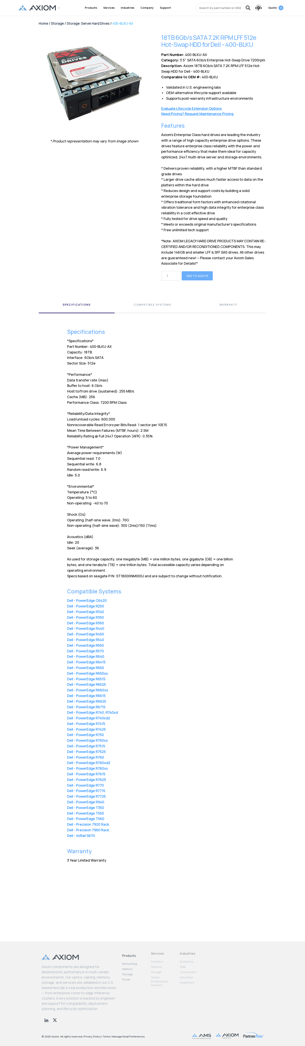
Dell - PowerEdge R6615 (86, 695)
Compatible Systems (152, 304)
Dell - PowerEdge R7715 (86, 790)
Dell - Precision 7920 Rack (88, 824)
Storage (57, 23)
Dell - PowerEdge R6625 (86, 701)
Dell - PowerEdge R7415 (86, 723)
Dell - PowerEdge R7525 (86, 751)
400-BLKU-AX (122, 23)
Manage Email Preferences (128, 1036)
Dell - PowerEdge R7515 (86, 746)
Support (165, 8)
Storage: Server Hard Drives (88, 23)
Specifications (77, 304)
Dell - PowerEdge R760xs (87, 768)
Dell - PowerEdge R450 (85, 634)
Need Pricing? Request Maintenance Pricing (197, 114)
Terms (106, 1036)
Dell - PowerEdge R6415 (86, 662)
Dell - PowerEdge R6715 (86, 707)
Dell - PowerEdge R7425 (86, 729)
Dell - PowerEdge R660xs (87, 690)
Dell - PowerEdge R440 (85, 628)
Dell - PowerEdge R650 (85, 667)
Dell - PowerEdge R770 (85, 785)
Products (91, 8)
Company (147, 8)
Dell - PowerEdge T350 (85, 807)
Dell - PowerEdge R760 (85, 757)
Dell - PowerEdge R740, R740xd (92, 712)
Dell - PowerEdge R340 (85, 611)
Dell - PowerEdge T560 (85, 818)
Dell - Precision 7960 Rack (88, 830)
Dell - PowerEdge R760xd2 (88, 762)
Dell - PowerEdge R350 (85, 617)
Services (109, 8)
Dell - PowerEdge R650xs (87, 673)
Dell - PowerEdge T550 (85, 813)
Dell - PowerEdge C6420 (87, 600)
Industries (127, 8)
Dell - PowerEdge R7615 (86, 774)
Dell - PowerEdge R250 (85, 606)
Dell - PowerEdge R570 (85, 651)
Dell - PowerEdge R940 (85, 802)
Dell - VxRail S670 (81, 835)
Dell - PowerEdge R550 (85, 645)
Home (43, 23)
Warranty (228, 304)
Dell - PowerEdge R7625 (86, 779)
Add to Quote (197, 276)
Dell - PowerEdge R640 (85, 656)
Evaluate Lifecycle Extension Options (191, 108)
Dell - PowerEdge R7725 (86, 796)
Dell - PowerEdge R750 (85, 734)
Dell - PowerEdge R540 (85, 639)
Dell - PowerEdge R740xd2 (88, 718)
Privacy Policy (92, 1036)
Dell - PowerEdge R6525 (86, 684)
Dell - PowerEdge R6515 (86, 679)
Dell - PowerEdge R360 (85, 623)
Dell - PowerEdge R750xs (87, 740)
